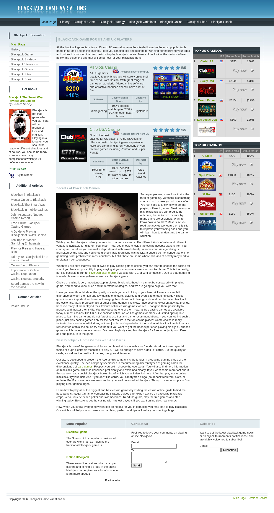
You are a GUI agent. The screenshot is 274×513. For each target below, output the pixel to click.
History (15, 49)
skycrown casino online (103, 272)
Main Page (18, 44)
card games (85, 366)
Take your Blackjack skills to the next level (30, 258)
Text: (134, 450)
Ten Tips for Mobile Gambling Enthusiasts (25, 241)
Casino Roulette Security (27, 278)
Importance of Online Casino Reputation (25, 272)
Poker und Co (20, 306)
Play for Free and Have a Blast (28, 250)
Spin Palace (207, 175)
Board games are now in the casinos (27, 285)
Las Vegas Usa (207, 119)
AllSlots (207, 155)
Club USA (206, 61)
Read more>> (112, 480)
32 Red (207, 194)
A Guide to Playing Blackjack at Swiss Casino (28, 233)
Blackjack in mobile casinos (29, 209)
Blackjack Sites (21, 74)
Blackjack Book (21, 79)
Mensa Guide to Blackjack (28, 199)
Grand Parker (207, 100)
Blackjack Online (22, 69)
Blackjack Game (22, 54)
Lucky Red (207, 81)
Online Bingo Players (25, 265)
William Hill (206, 213)
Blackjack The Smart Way (28, 204)
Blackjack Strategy (23, 59)
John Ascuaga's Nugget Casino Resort (27, 216)
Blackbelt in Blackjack (25, 194)
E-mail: (135, 442)
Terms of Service (257, 498)
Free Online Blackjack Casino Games (25, 224)
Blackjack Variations (24, 64)
